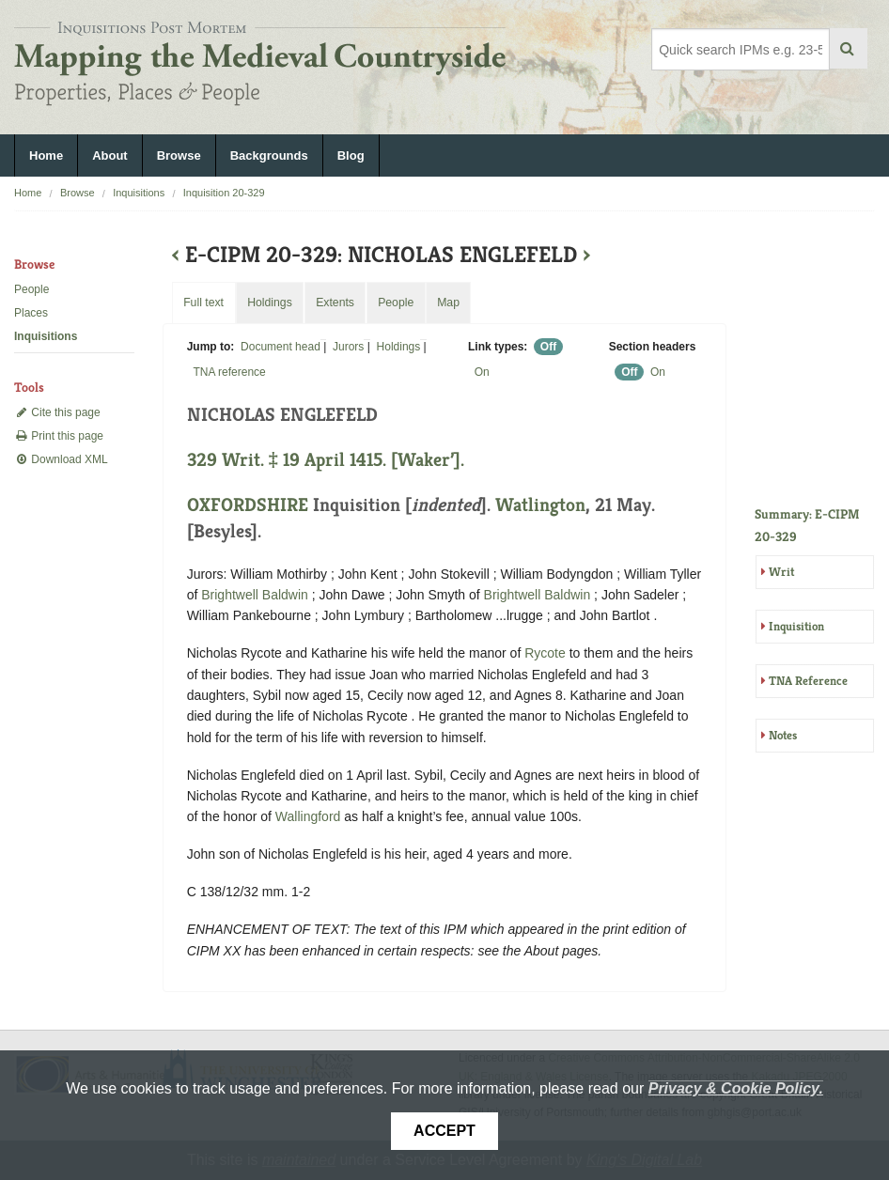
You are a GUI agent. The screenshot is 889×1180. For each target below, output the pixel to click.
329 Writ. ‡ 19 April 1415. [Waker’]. (325, 460)
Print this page (58, 435)
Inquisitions (138, 192)
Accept (444, 1131)
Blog (351, 155)
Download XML (61, 459)
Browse (179, 155)
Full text (203, 302)
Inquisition (796, 626)
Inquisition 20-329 (224, 192)
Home (46, 155)
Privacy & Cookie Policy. (735, 1088)
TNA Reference (808, 681)
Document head (280, 346)
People (31, 289)
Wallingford (308, 816)
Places (31, 312)
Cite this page (57, 412)
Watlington (540, 505)
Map (448, 302)
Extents (335, 302)
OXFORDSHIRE (247, 505)
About (110, 155)
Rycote (545, 652)
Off (548, 346)
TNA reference (229, 372)
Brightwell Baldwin (254, 594)
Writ (781, 572)
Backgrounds (269, 155)
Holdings (399, 346)
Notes (783, 735)
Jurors (348, 346)
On (482, 372)
